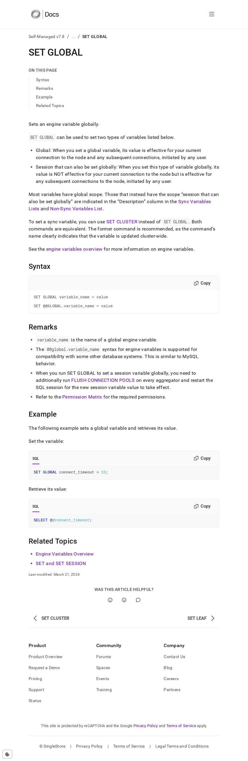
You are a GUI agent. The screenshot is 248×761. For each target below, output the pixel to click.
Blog (168, 672)
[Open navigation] (211, 14)
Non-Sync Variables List (76, 208)
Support (36, 694)
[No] (124, 604)
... (73, 36)
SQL (35, 461)
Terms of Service (181, 730)
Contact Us (174, 661)
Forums (103, 661)
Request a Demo (44, 672)
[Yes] (110, 604)
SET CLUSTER (122, 222)
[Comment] (138, 604)
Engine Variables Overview (65, 558)
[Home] (45, 14)
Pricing (35, 683)
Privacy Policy (146, 730)
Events (102, 683)
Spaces (103, 672)
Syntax (42, 79)
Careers (171, 683)
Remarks (44, 88)
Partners (172, 694)
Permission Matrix (82, 399)
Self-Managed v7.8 (47, 36)
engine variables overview (74, 249)
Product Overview (46, 661)
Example (44, 97)
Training (104, 694)
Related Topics (50, 105)
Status (35, 705)
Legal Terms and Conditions (182, 750)
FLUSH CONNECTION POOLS (103, 383)
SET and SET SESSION (61, 568)
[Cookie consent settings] (7, 754)
